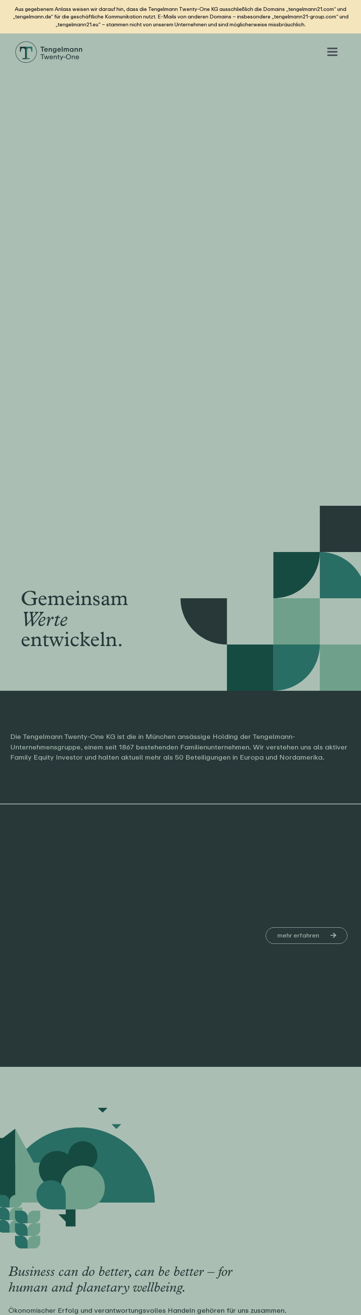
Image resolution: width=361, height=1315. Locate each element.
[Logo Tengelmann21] (49, 44)
